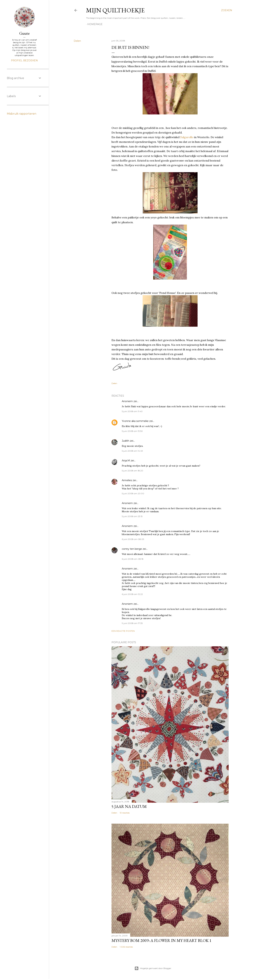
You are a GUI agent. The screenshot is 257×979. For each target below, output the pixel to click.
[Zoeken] (226, 10)
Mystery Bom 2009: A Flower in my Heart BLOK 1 (161, 940)
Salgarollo (186, 137)
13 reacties (125, 812)
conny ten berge (132, 548)
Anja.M (126, 460)
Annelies (127, 480)
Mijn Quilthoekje (115, 10)
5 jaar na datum (129, 806)
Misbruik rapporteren (21, 113)
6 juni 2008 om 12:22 (132, 594)
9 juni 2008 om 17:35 (132, 623)
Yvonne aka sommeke (135, 421)
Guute (24, 33)
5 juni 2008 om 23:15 (132, 516)
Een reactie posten (123, 631)
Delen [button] (77, 40)
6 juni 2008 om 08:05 (133, 539)
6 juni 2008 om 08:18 (132, 559)
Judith (125, 440)
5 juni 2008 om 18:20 (132, 470)
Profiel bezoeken (24, 60)
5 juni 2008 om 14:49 (132, 451)
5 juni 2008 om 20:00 (133, 493)
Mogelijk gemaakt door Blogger (153, 968)
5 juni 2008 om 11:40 (132, 411)
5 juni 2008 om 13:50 (132, 431)
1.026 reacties (126, 946)
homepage (95, 24)
